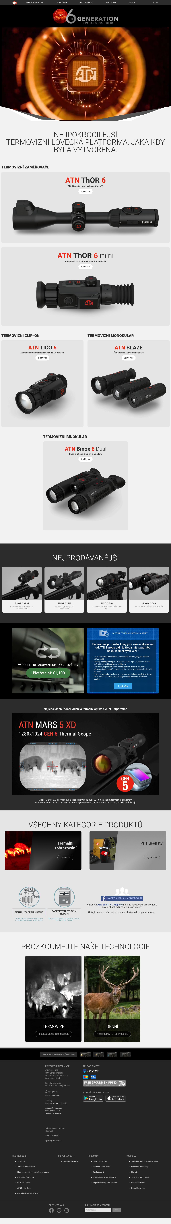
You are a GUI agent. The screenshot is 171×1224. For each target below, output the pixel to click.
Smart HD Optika (99, 1168)
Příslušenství (97, 1178)
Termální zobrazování (23, 1173)
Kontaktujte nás (138, 1194)
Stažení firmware (138, 1189)
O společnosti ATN (69, 1168)
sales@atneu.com (52, 1117)
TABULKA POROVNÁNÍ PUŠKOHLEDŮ (59, 1061)
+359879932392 (52, 1102)
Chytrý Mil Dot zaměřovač (25, 1200)
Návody (134, 1178)
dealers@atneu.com (53, 1120)
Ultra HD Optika (21, 1189)
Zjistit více (123, 692)
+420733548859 (52, 1142)
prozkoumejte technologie (53, 1040)
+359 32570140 (51, 1110)
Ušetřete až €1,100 (48, 679)
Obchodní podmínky (139, 1173)
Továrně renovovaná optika (103, 1184)
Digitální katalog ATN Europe (104, 1189)
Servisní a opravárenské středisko (145, 1168)
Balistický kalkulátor (23, 1184)
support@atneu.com (53, 1115)
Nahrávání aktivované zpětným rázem (30, 1178)
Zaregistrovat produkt (140, 1184)
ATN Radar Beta (21, 1194)
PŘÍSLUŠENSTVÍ (86, 3)
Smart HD (19, 1168)
